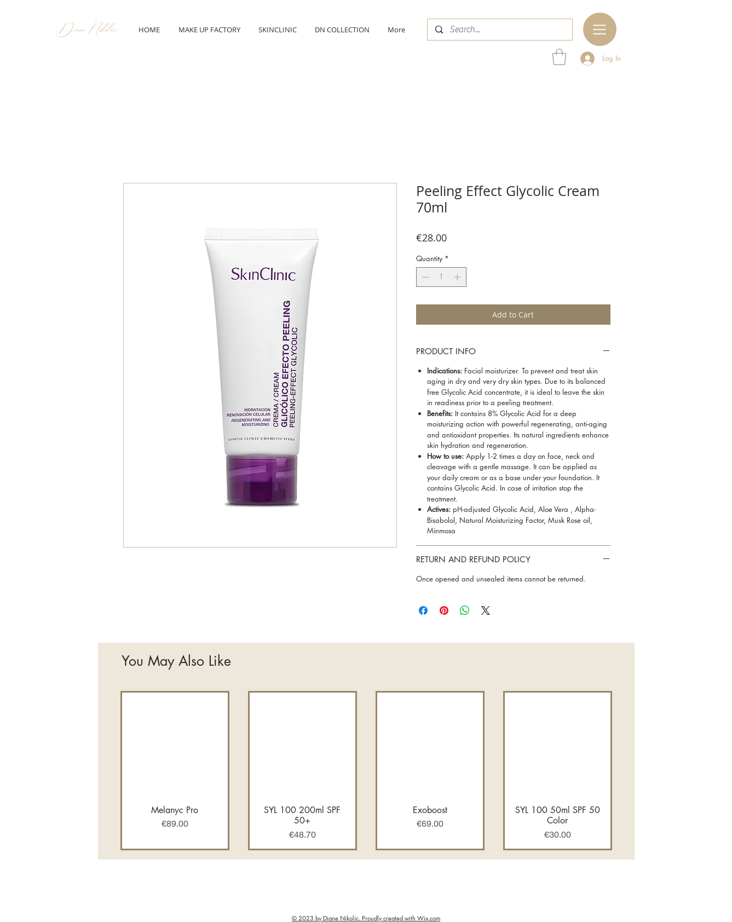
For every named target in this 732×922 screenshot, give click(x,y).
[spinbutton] (441, 277)
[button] (559, 57)
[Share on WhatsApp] (464, 610)
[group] (366, 770)
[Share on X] (485, 610)
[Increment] (458, 277)
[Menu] (599, 29)
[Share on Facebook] (423, 610)
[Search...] (499, 29)
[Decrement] (424, 277)
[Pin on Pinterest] (444, 610)
